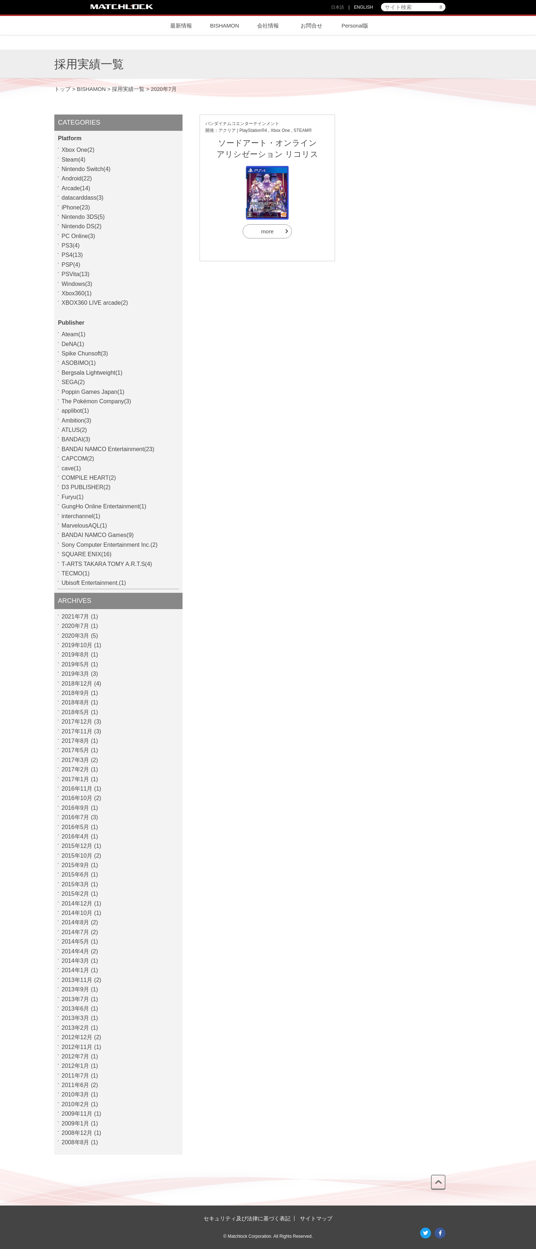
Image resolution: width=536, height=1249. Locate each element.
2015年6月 (75, 874)
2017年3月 (75, 760)
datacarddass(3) (83, 198)
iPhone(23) (76, 207)
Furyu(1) (72, 497)
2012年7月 (75, 1056)
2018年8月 (75, 702)
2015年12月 (77, 846)
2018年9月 (75, 693)
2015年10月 (77, 856)
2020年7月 (75, 626)
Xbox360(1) (77, 293)
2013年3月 (75, 1018)
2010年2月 (75, 1104)
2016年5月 (75, 827)
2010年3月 (75, 1094)
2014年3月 (75, 961)
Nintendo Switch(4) (86, 169)
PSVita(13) (75, 274)
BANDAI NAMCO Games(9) (98, 535)
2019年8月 (75, 654)
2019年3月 (75, 674)
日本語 (337, 7)
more (267, 231)
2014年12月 (77, 903)
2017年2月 (75, 769)
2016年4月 (75, 836)
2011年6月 (75, 1085)
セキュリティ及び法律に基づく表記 (247, 1218)
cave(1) (71, 468)
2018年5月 (75, 712)
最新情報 (181, 25)
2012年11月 (77, 1047)
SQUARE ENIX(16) (87, 554)
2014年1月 (75, 970)
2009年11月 (77, 1114)
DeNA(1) (73, 344)
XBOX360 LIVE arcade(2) (95, 303)
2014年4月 (75, 951)
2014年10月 (77, 913)
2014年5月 (75, 941)
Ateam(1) (73, 334)
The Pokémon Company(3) (96, 401)
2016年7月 (75, 817)
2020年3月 (75, 636)
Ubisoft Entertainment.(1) (94, 583)
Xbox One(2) (78, 150)
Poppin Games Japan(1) (93, 392)
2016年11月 (77, 789)
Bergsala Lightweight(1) (92, 373)
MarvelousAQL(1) (84, 526)
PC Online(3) (78, 236)
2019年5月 (75, 664)
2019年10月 (77, 645)
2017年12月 (77, 722)
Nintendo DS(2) (81, 226)
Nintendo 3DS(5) (83, 217)
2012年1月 (75, 1066)
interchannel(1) (81, 516)
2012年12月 (77, 1037)
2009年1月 (75, 1123)
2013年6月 (75, 1009)
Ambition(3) (76, 420)
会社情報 (268, 25)
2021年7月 (75, 616)
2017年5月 (75, 750)
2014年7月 (75, 932)
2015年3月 (75, 884)
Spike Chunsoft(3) (85, 353)
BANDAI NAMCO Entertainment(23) (108, 449)
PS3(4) (71, 245)
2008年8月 (75, 1142)
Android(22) (77, 178)
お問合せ (311, 25)
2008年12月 (77, 1133)
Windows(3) (77, 284)
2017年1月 (75, 779)
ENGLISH (363, 7)
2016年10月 (77, 798)
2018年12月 (77, 683)
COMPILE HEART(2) (89, 478)
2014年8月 (75, 922)
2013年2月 (75, 1028)
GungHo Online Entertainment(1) (104, 506)
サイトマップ (316, 1218)
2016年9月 (75, 808)
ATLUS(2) (74, 430)
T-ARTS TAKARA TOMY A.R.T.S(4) (107, 564)
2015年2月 (75, 894)
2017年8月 (75, 741)
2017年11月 (77, 731)
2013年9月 (75, 989)
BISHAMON (224, 25)
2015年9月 (75, 865)
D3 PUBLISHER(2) (86, 487)
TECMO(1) (75, 573)
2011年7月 (75, 1076)
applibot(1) (75, 411)
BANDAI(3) (76, 439)
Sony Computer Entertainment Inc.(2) (110, 545)
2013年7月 (75, 999)
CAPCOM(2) (78, 458)
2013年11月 (77, 980)
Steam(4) (73, 160)
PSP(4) (71, 265)
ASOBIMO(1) (79, 363)
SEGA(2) (73, 382)
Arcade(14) (76, 188)
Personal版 (355, 25)
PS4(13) (72, 255)
